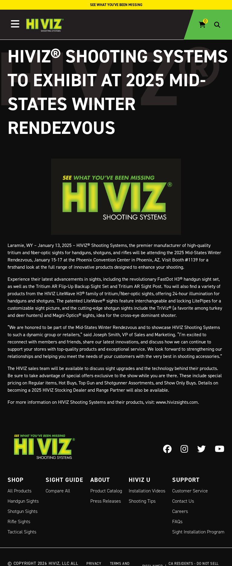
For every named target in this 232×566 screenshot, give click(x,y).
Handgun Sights (23, 501)
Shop (16, 480)
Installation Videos (147, 491)
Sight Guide (64, 480)
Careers (180, 511)
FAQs (177, 521)
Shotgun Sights (22, 511)
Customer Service (190, 491)
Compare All (58, 491)
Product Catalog (106, 491)
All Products (19, 491)
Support (186, 480)
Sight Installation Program (198, 532)
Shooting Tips (142, 501)
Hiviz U (139, 480)
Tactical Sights (22, 532)
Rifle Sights (19, 521)
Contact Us (183, 501)
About (100, 480)
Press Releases (105, 501)
